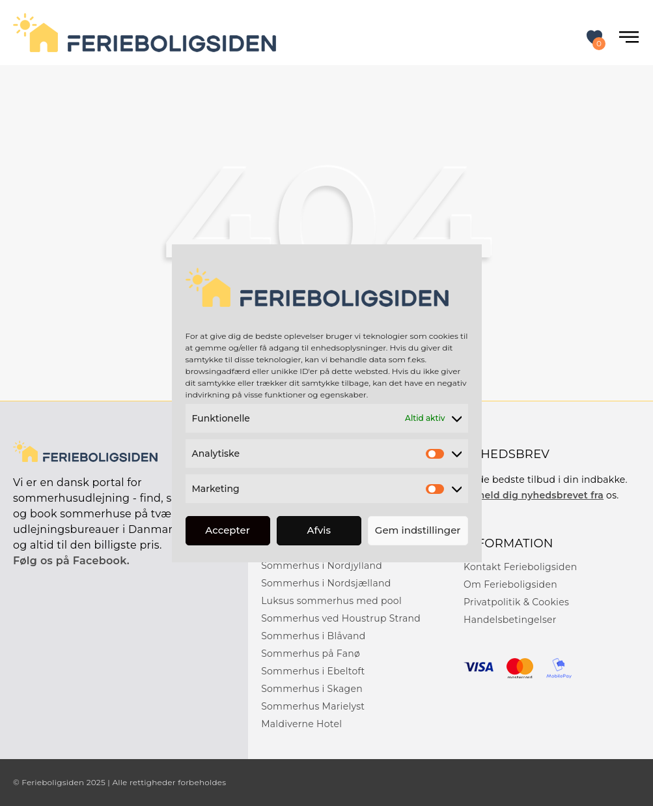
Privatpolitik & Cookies (516, 602)
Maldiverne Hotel (301, 724)
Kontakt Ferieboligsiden (520, 567)
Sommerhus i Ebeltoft (313, 671)
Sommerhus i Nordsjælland (326, 583)
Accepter (227, 530)
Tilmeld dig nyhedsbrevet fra (534, 495)
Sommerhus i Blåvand (313, 636)
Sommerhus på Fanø (310, 653)
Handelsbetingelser (510, 620)
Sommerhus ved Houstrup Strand (341, 618)
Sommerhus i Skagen (312, 689)
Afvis (319, 530)
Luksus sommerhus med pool (331, 601)
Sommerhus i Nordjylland (321, 565)
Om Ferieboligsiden (510, 584)
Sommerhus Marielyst (313, 706)
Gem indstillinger (418, 530)
